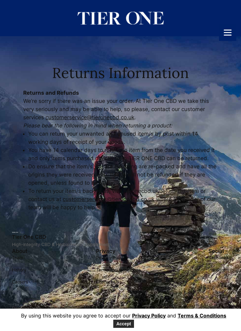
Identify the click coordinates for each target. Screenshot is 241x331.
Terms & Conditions (202, 315)
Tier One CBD (29, 237)
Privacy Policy (149, 315)
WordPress (53, 308)
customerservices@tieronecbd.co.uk (108, 199)
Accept (123, 323)
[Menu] (227, 32)
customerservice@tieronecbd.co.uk (90, 117)
